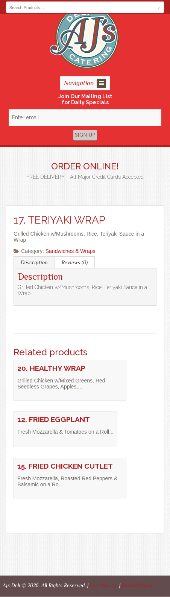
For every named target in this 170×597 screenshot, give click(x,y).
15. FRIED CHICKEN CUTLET (65, 466)
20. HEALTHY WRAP (51, 368)
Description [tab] (34, 262)
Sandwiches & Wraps (71, 251)
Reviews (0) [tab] (75, 262)
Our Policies (104, 585)
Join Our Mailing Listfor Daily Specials (85, 99)
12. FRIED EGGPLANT (53, 419)
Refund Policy (137, 585)
